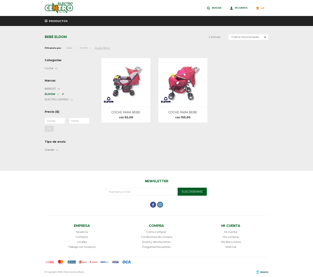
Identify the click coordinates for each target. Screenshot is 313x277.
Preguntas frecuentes (156, 246)
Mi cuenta (230, 231)
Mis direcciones (231, 241)
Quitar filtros (102, 47)
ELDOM (84, 48)
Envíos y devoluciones (156, 241)
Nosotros (82, 231)
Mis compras (231, 236)
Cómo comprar (156, 231)
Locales (82, 241)
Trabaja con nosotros (81, 246)
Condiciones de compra (156, 236)
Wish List (230, 246)
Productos (58, 21)
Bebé (69, 48)
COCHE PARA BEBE (125, 112)
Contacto (82, 236)
